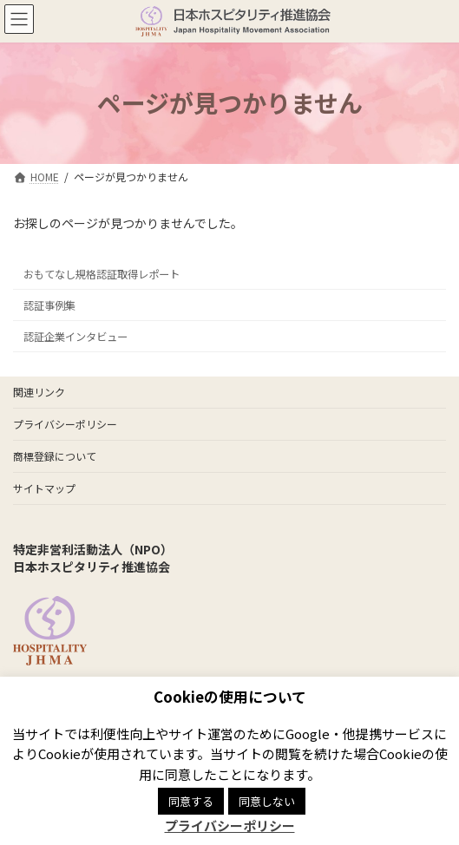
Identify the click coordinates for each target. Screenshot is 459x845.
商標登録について (54, 456)
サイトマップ (44, 488)
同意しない (267, 801)
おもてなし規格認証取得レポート (101, 273)
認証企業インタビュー (75, 336)
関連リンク (39, 391)
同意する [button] (190, 801)
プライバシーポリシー (65, 423)
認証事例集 (49, 304)
